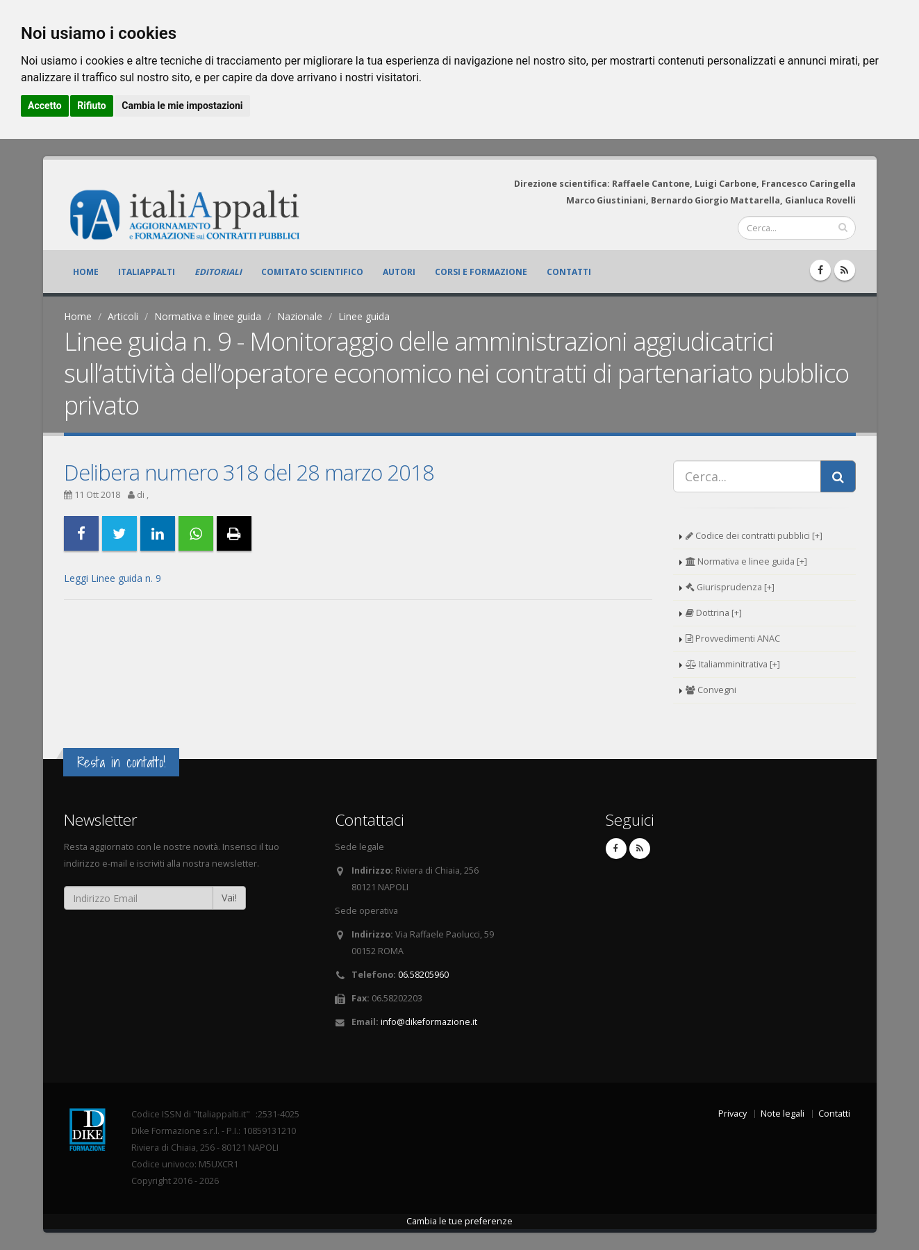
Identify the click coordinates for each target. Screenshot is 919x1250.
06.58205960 (423, 975)
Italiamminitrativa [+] (733, 664)
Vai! (229, 897)
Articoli (123, 316)
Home (86, 272)
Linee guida (364, 316)
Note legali (782, 1113)
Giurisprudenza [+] (730, 587)
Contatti (569, 272)
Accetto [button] (45, 105)
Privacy (732, 1113)
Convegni (711, 690)
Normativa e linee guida (207, 316)
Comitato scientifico (312, 272)
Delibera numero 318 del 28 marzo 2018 (249, 472)
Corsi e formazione (481, 272)
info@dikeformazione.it (429, 1022)
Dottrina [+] (714, 613)
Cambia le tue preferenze (459, 1221)
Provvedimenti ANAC (733, 638)
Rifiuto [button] (91, 105)
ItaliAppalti (146, 272)
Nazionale (299, 316)
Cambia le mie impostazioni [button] (182, 105)
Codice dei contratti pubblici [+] (754, 536)
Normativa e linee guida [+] (746, 561)
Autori (399, 272)
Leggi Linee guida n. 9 (112, 578)
